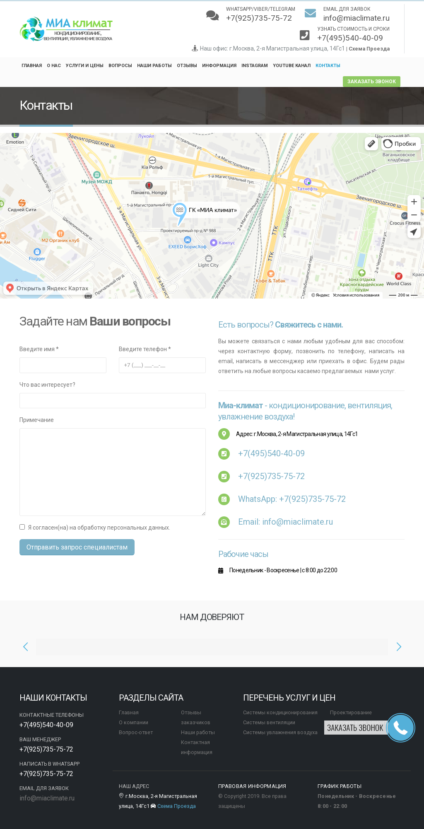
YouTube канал (292, 65)
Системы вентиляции (269, 722)
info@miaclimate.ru (47, 798)
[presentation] (25, 651)
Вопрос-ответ (136, 732)
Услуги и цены (85, 65)
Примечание (36, 420)
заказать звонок (371, 81)
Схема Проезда (369, 49)
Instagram (254, 65)
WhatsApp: (292, 499)
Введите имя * (39, 349)
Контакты (328, 65)
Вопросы (120, 65)
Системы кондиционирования (280, 712)
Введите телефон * (145, 349)
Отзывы (187, 65)
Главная (32, 65)
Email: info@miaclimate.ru (285, 522)
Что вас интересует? (47, 384)
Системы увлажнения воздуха (280, 732)
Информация (219, 65)
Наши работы (154, 65)
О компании (133, 722)
